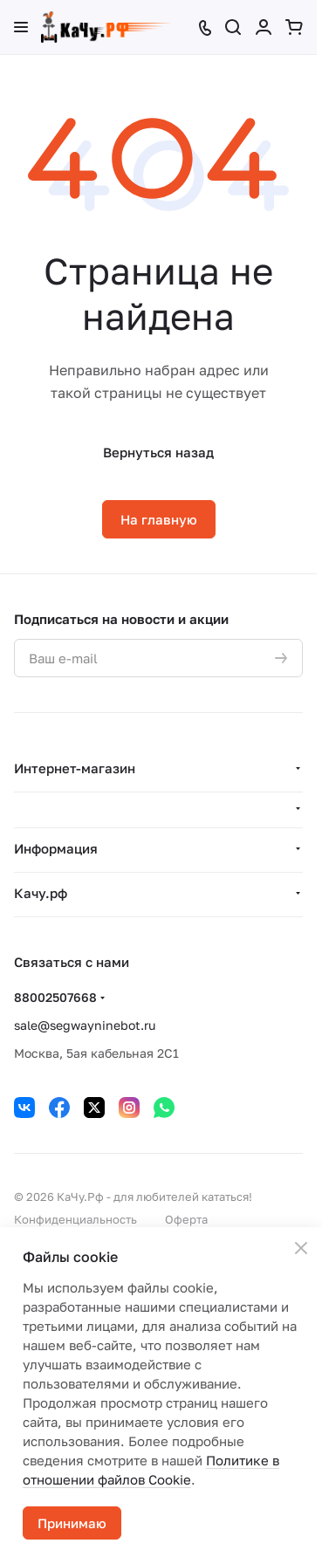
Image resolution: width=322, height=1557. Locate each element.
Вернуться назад (158, 452)
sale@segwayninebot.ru (84, 1025)
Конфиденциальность (75, 1219)
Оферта (186, 1219)
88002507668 (55, 997)
